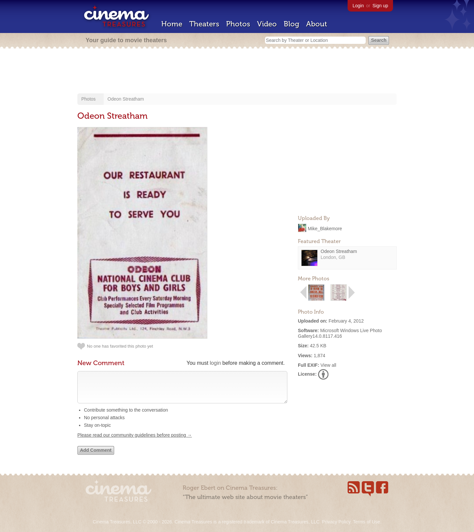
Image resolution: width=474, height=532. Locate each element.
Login (358, 5)
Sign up (380, 5)
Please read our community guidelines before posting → (134, 441)
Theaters (204, 23)
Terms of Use (366, 521)
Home (171, 23)
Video (267, 23)
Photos (238, 23)
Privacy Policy (336, 521)
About (316, 23)
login (215, 363)
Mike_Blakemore (325, 228)
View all (328, 365)
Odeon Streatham (126, 99)
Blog (291, 23)
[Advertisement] (237, 71)
